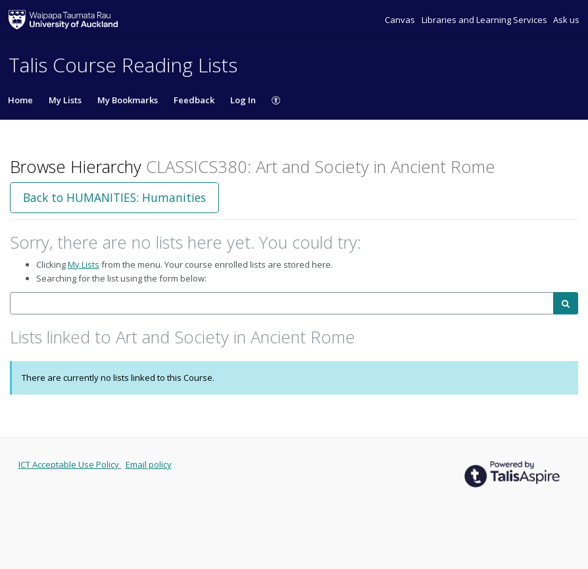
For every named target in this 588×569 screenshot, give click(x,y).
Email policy (149, 464)
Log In (243, 100)
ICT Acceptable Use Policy (69, 464)
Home (20, 100)
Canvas (401, 20)
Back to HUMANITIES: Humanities (114, 197)
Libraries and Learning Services (485, 20)
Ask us (566, 20)
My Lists (65, 100)
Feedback (194, 100)
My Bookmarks (127, 100)
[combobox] (282, 303)
